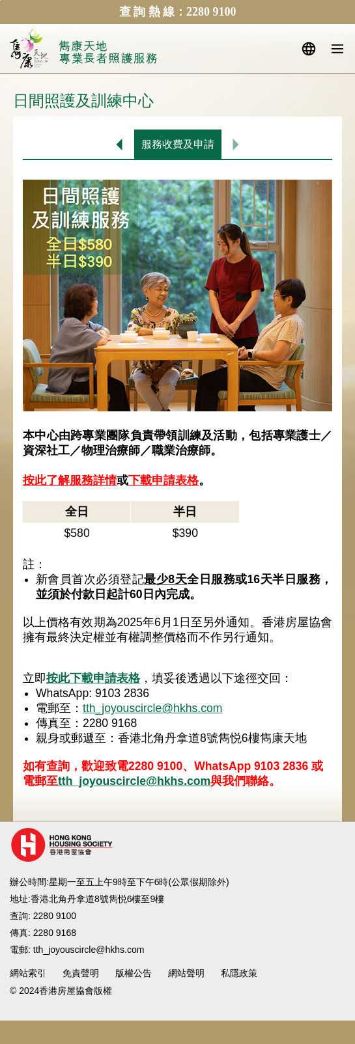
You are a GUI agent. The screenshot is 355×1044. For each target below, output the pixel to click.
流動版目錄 (337, 49)
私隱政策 (239, 973)
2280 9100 (54, 916)
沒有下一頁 (236, 144)
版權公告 (133, 973)
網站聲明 (186, 973)
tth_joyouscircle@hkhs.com (152, 708)
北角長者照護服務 (108, 53)
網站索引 (28, 973)
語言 (309, 49)
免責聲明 (81, 973)
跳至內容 (0, 0)
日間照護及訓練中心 (119, 144)
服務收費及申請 (177, 144)
